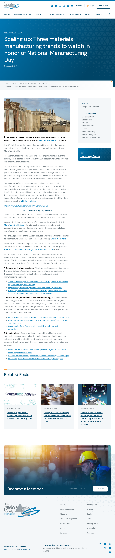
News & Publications (22, 14)
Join (89, 519)
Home (7, 84)
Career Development (57, 14)
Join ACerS (103, 5)
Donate (79, 5)
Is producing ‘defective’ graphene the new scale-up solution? (35, 287)
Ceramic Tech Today (37, 84)
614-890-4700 (25, 549)
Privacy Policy (92, 524)
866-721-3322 (10, 549)
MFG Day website (28, 201)
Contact (98, 14)
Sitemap (90, 533)
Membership (75, 14)
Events (7, 14)
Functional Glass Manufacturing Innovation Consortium (28, 249)
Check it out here (58, 239)
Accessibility (92, 528)
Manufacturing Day (48, 140)
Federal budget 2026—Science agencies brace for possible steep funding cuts (19, 415)
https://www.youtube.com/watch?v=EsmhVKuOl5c (26, 206)
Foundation (92, 505)
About (87, 14)
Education (40, 14)
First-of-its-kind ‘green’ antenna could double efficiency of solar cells (38, 317)
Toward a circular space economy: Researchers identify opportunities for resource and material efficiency (92, 418)
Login (92, 5)
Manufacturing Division (14, 225)
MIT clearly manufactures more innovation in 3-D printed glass (35, 358)
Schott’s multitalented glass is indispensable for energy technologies (38, 355)
